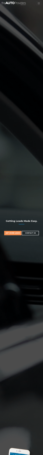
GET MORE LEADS (13, 233)
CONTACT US (30, 233)
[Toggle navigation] (38, 3)
